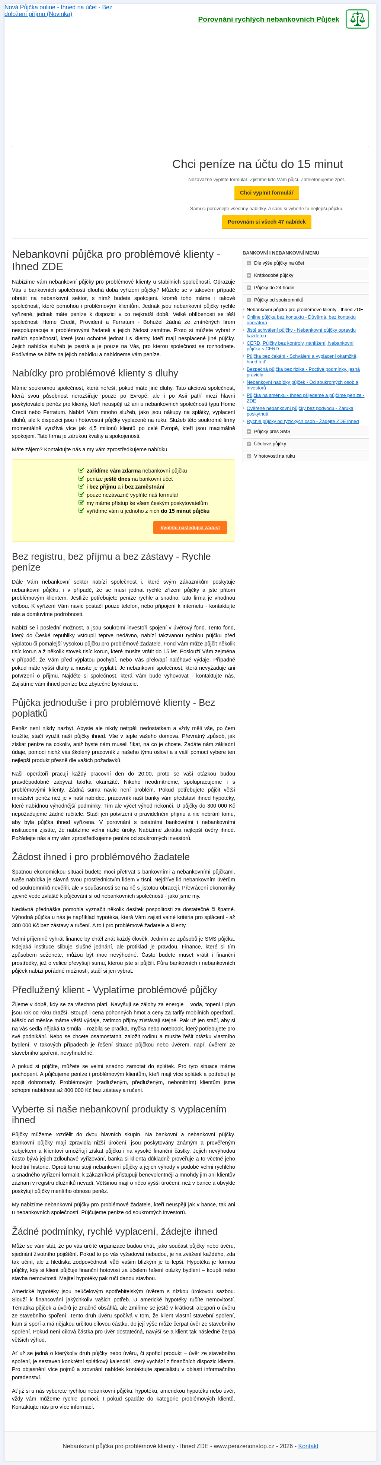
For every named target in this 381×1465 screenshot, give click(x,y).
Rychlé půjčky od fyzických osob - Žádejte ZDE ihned (303, 421)
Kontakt (308, 1446)
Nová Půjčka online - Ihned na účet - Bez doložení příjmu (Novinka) (69, 19)
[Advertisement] (190, 90)
